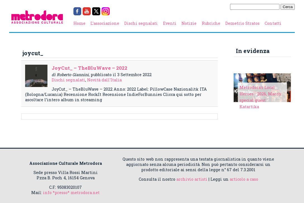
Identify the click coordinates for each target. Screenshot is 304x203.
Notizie (189, 23)
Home (79, 23)
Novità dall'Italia (104, 80)
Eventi (169, 23)
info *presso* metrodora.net (71, 192)
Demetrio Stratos (242, 23)
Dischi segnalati (141, 23)
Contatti (273, 23)
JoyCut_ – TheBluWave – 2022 (89, 68)
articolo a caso (244, 179)
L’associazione (104, 23)
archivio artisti (191, 179)
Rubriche (211, 23)
